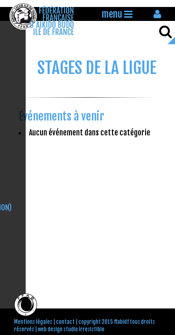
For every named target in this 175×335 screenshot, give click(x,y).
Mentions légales (33, 322)
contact (65, 322)
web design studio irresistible (71, 329)
